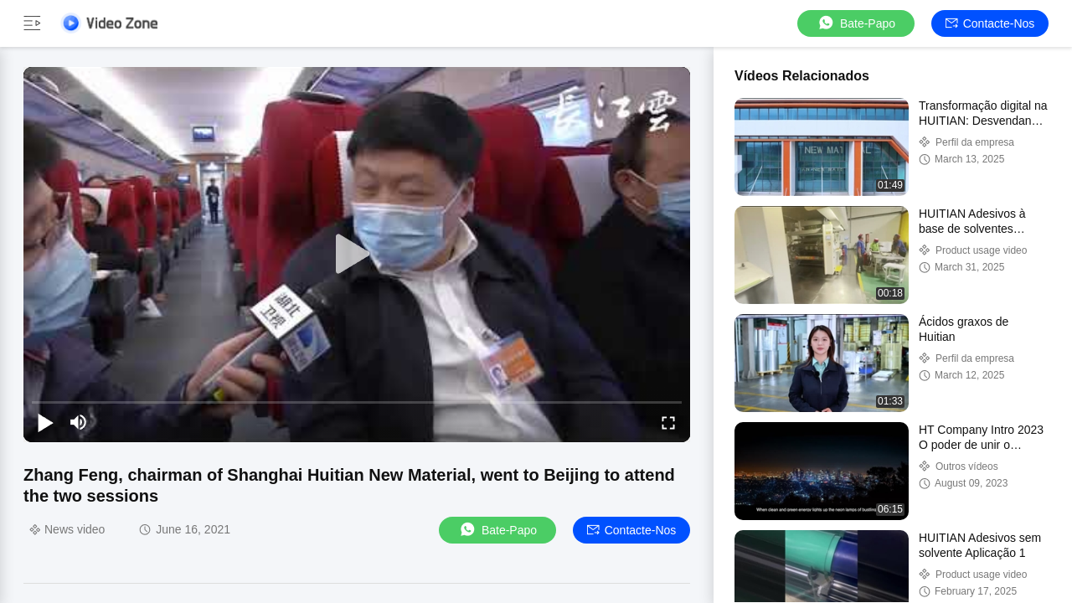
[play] (357, 255)
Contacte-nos (990, 23)
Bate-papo (856, 23)
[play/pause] (45, 422)
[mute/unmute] (78, 422)
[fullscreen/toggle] (668, 422)
